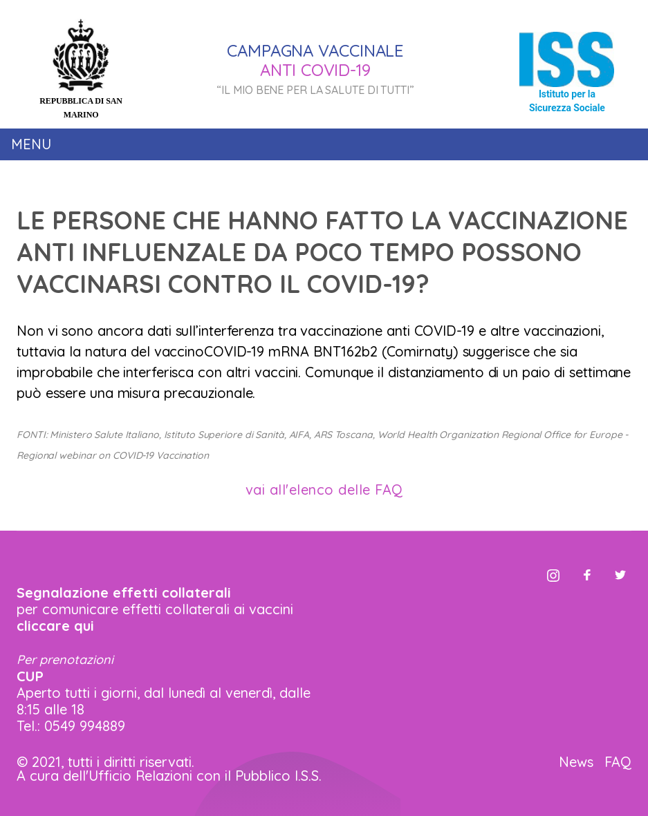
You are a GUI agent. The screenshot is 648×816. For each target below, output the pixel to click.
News (576, 761)
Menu (31, 144)
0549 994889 (84, 725)
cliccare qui (55, 625)
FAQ (617, 761)
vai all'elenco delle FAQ (324, 489)
